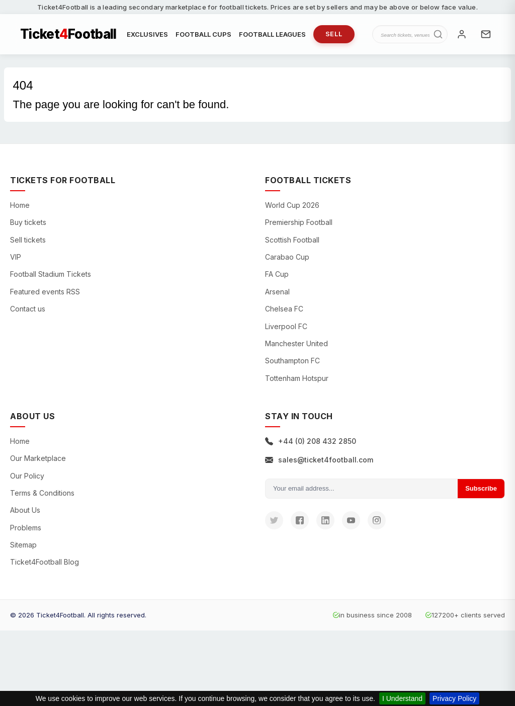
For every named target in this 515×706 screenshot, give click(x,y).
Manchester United (296, 343)
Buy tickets (28, 222)
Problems (25, 527)
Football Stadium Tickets (50, 274)
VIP (15, 257)
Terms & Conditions (42, 493)
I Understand (402, 698)
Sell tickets (28, 240)
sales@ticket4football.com (319, 459)
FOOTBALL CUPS (203, 34)
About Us (25, 510)
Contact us (27, 308)
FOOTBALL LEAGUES (272, 34)
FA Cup (277, 274)
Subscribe (481, 488)
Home (20, 205)
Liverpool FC (286, 326)
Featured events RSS (45, 291)
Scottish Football (292, 240)
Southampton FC (292, 360)
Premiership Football (298, 222)
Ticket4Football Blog (44, 562)
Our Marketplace (38, 458)
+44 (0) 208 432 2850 (310, 441)
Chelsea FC (284, 308)
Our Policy (27, 476)
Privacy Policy (454, 698)
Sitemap (23, 544)
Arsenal (277, 291)
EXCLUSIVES (147, 34)
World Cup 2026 (292, 205)
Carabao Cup (287, 257)
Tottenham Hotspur (296, 378)
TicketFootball (68, 34)
